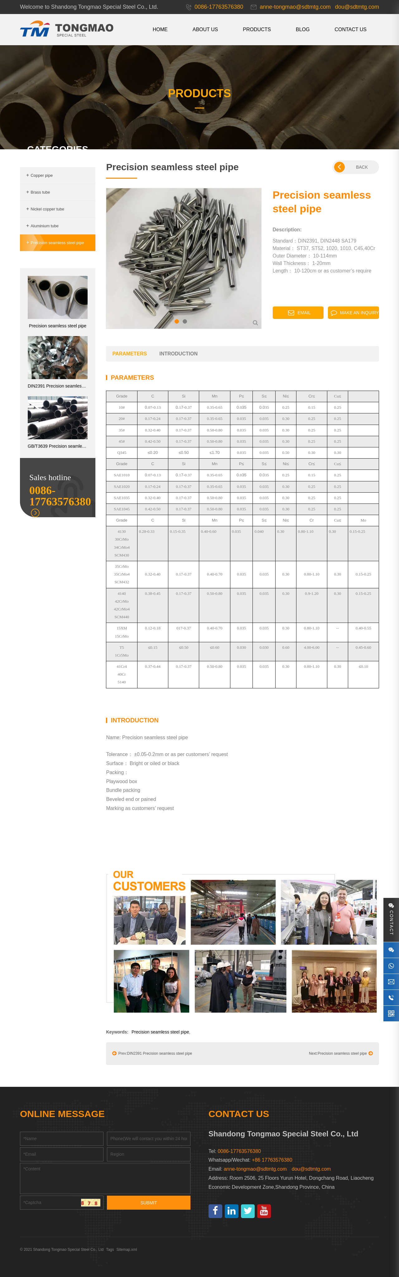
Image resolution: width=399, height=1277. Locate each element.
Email (299, 313)
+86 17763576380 (272, 1160)
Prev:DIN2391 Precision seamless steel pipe (152, 1053)
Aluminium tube (42, 226)
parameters (129, 353)
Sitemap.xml (127, 1249)
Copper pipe (39, 175)
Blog (303, 29)
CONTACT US (350, 29)
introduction (178, 353)
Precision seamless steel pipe (55, 242)
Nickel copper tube (45, 209)
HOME (160, 29)
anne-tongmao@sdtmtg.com (255, 1169)
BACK (351, 167)
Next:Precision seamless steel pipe (341, 1053)
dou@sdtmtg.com (311, 1169)
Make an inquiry (355, 313)
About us (205, 29)
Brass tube (38, 192)
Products (257, 29)
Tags (110, 1249)
